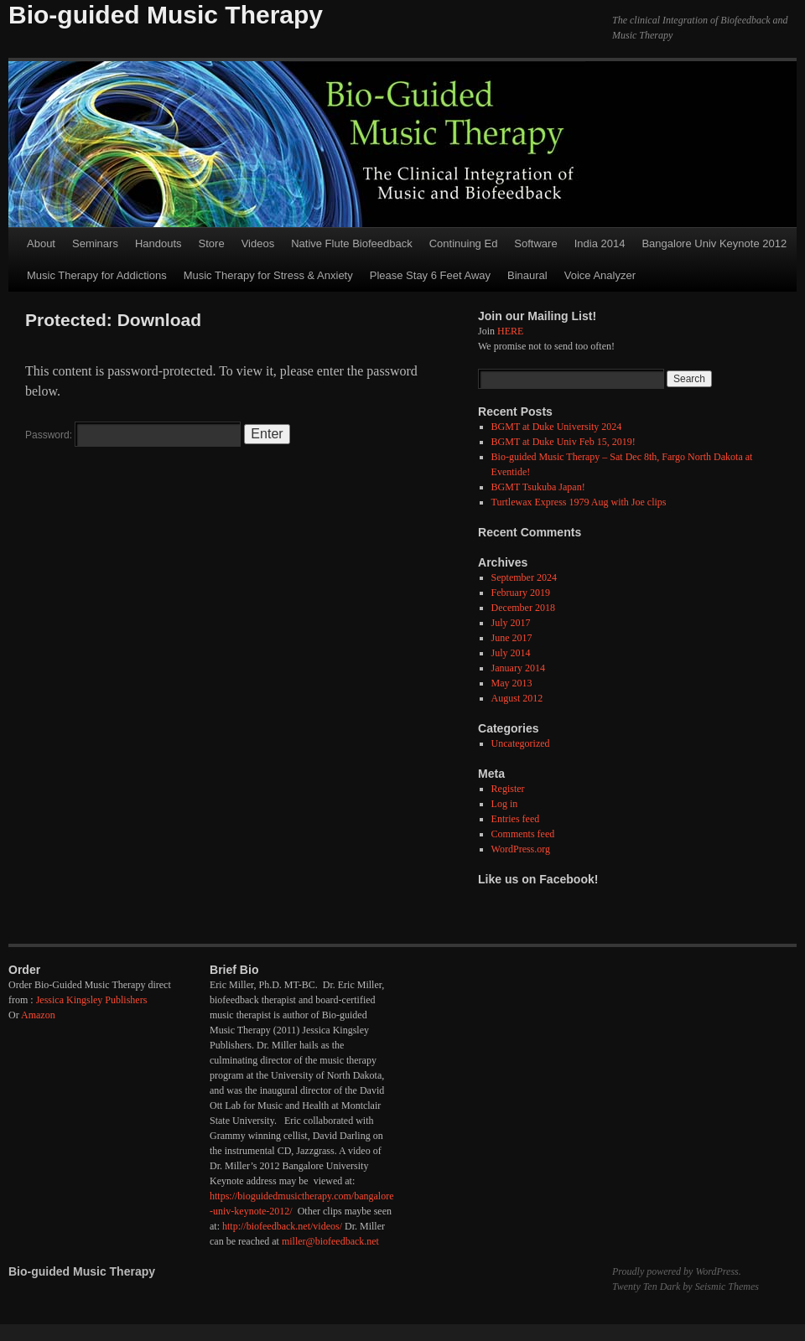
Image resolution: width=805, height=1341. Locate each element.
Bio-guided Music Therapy (165, 14)
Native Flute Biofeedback (352, 243)
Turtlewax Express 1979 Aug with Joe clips (579, 502)
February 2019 (520, 592)
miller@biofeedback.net (330, 1241)
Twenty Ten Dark (646, 1286)
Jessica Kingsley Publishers (92, 1000)
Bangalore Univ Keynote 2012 (714, 243)
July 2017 (511, 623)
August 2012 (517, 698)
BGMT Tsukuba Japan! (538, 487)
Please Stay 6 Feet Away (430, 275)
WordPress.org (520, 849)
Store (212, 243)
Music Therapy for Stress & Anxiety (268, 275)
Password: (133, 435)
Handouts (158, 243)
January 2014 (518, 668)
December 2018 (523, 608)
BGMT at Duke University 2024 (556, 426)
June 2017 (511, 638)
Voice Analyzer (600, 275)
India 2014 (600, 243)
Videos (258, 243)
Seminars (95, 243)
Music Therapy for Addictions (97, 275)
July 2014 (511, 653)
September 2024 (524, 577)
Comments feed (523, 834)
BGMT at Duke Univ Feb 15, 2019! (563, 442)
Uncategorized (520, 743)
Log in (504, 804)
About (41, 243)
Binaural (527, 275)
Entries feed (515, 819)
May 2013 (511, 683)
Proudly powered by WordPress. (676, 1271)
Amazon (38, 1015)
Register (508, 789)
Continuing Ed (463, 243)
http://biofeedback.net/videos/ (282, 1226)
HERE (510, 331)
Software (535, 243)
